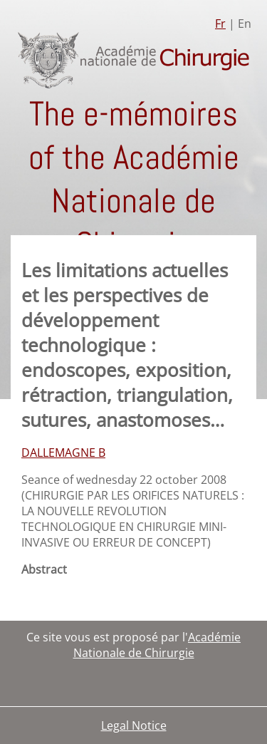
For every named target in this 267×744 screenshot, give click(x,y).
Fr (220, 23)
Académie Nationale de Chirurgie (157, 645)
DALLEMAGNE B (63, 452)
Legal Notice (134, 725)
